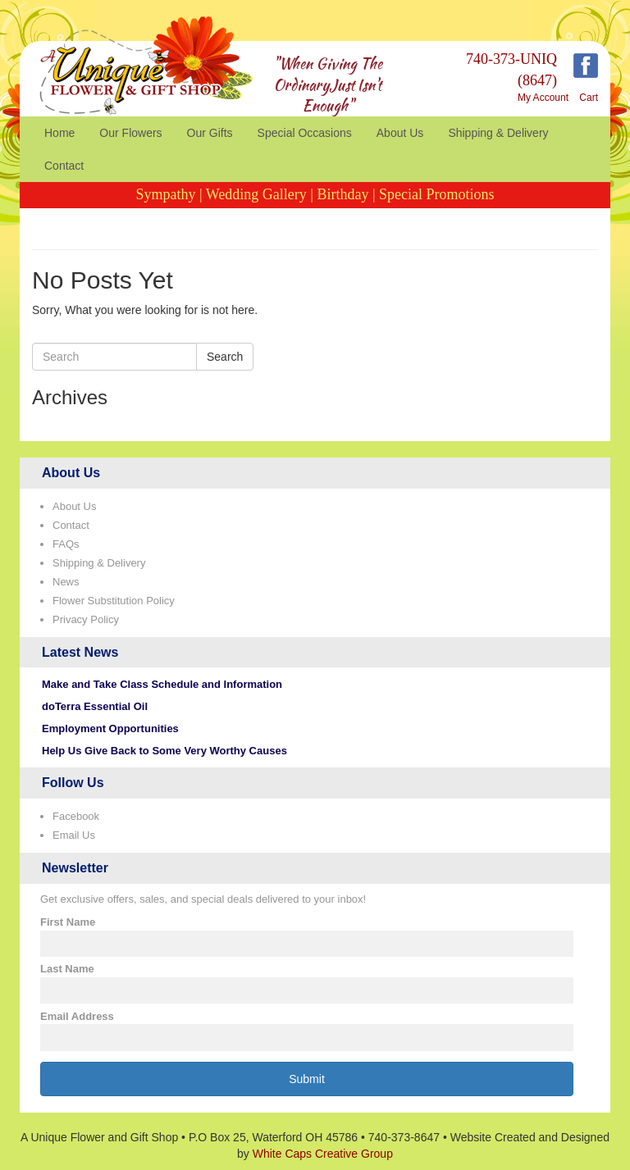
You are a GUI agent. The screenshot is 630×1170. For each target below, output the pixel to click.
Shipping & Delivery (498, 132)
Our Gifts (210, 132)
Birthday (342, 194)
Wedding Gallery (256, 194)
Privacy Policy (85, 619)
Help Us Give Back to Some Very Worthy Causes (164, 750)
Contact (64, 165)
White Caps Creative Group (323, 1153)
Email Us (73, 835)
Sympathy (165, 194)
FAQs (66, 544)
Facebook (75, 816)
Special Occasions (305, 132)
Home (59, 132)
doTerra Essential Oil (95, 706)
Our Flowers (130, 132)
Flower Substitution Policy (113, 600)
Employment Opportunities (110, 728)
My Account (543, 97)
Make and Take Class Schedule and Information (162, 684)
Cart (588, 97)
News (66, 582)
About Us (400, 132)
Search (225, 356)
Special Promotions (437, 194)
